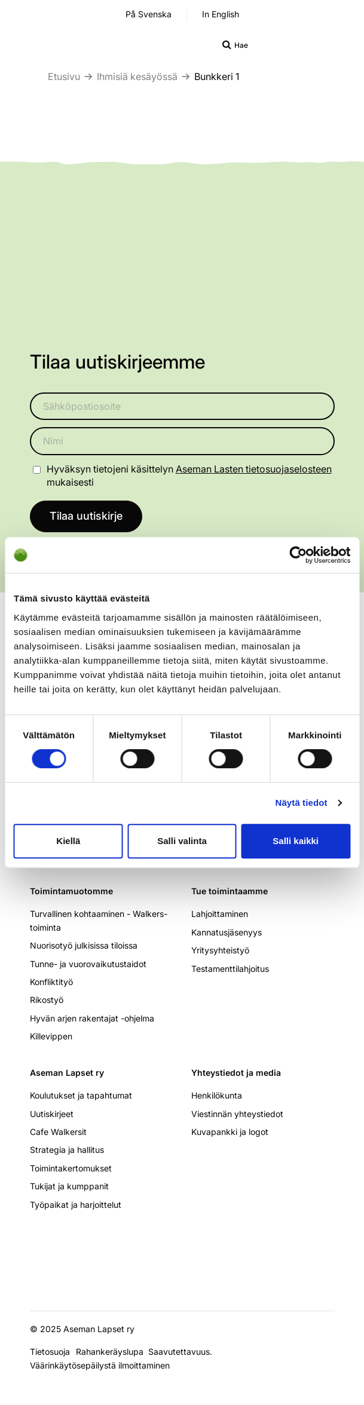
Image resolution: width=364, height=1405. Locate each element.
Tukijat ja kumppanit (69, 1186)
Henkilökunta (216, 1095)
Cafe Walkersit (58, 1132)
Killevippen (51, 1036)
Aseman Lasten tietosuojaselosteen (254, 469)
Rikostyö (46, 1000)
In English (220, 14)
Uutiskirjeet (52, 1114)
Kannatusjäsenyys (226, 932)
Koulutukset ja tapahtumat (81, 1095)
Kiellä (68, 841)
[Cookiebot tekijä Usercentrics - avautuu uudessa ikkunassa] (298, 555)
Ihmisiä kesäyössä (137, 76)
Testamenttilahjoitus (230, 969)
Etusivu (64, 76)
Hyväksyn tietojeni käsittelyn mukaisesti (189, 475)
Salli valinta (182, 841)
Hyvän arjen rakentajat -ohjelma (92, 1018)
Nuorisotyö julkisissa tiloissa (83, 945)
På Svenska (149, 14)
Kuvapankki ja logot (229, 1132)
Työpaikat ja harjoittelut (75, 1205)
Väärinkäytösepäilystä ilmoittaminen (100, 1365)
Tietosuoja (50, 1351)
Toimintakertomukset (71, 1168)
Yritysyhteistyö (220, 950)
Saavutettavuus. (182, 1351)
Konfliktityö (51, 982)
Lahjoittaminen (219, 914)
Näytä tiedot (302, 802)
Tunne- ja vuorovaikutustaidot (88, 964)
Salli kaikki (296, 841)
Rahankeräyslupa (112, 1351)
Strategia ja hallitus (67, 1150)
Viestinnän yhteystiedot (237, 1114)
